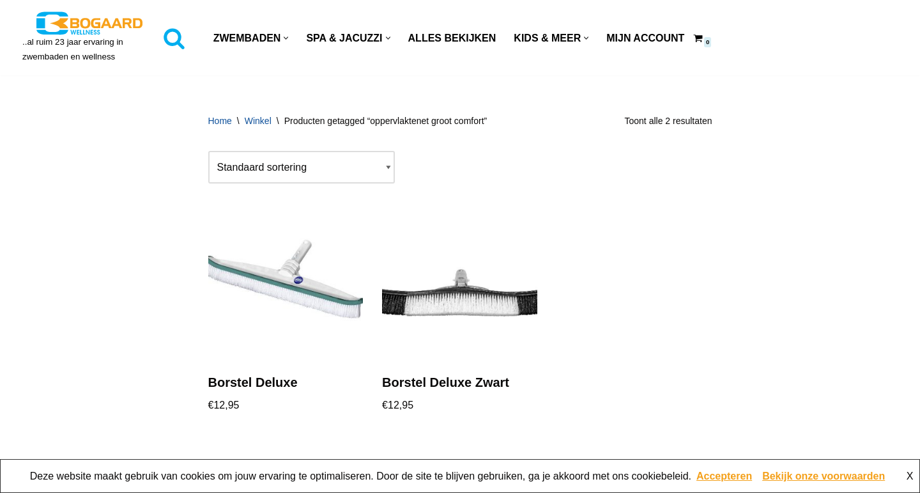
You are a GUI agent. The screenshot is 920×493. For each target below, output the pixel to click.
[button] (286, 38)
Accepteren (724, 476)
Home (220, 121)
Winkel (258, 121)
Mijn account (645, 38)
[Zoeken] (174, 38)
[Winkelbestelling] (301, 167)
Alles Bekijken (452, 38)
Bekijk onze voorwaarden (823, 476)
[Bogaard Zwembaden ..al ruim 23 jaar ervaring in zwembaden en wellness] (89, 38)
